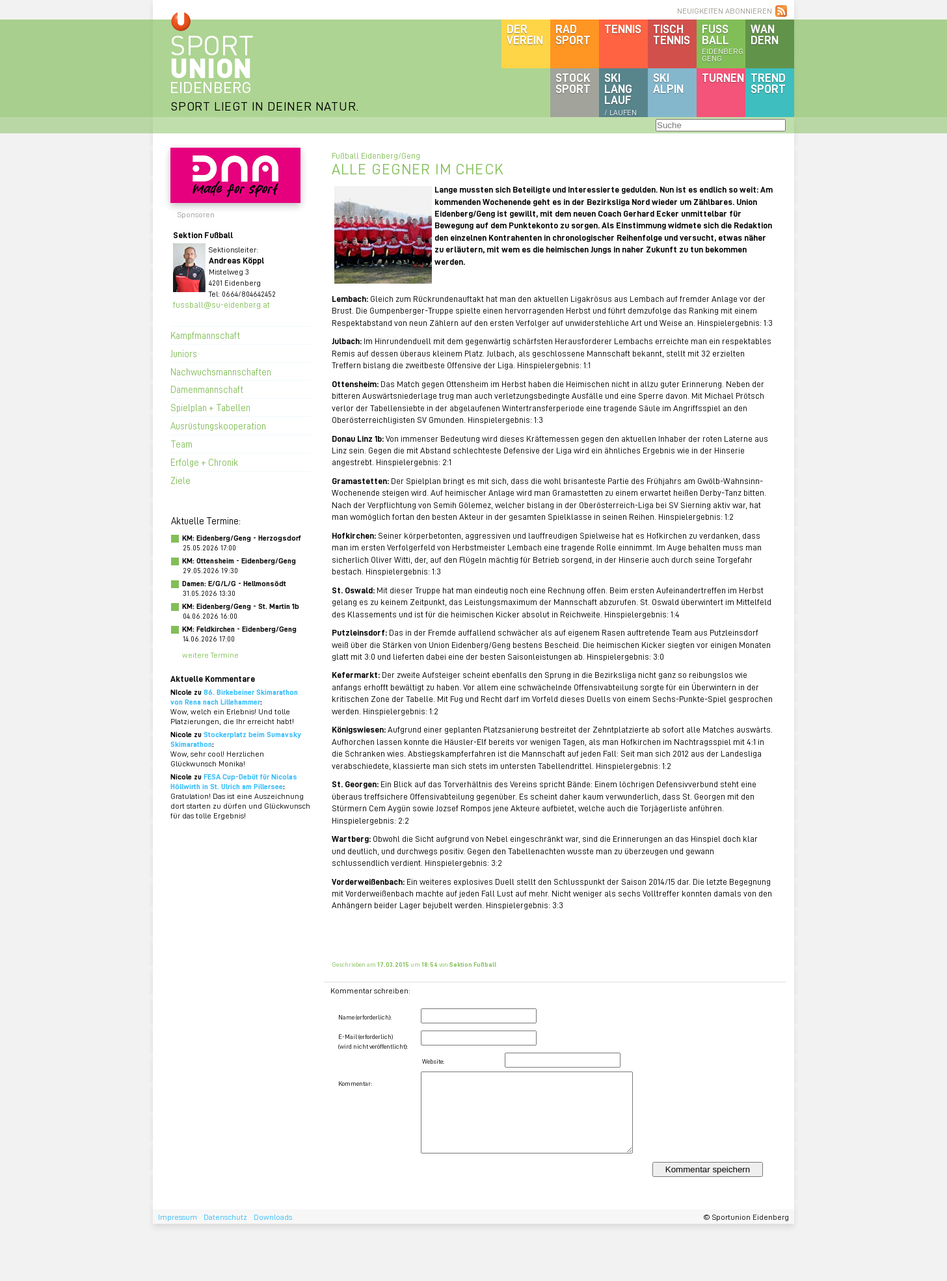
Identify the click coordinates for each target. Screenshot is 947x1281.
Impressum (177, 1217)
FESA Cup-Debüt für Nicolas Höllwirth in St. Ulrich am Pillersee (233, 781)
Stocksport (573, 83)
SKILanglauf (620, 93)
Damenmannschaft (206, 389)
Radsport (573, 34)
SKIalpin (668, 83)
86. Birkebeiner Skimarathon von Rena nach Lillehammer (234, 697)
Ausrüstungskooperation (218, 425)
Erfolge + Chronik (204, 462)
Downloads (273, 1217)
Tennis (622, 28)
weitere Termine (210, 655)
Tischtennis (671, 34)
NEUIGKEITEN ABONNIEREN (724, 11)
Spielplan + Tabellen (210, 407)
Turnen (723, 77)
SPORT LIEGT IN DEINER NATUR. (264, 106)
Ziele (180, 480)
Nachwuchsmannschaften (220, 371)
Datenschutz (225, 1217)
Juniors (183, 353)
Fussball (723, 42)
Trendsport (768, 83)
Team (181, 444)
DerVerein (525, 34)
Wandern (765, 34)
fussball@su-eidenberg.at (221, 304)
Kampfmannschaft (205, 335)
